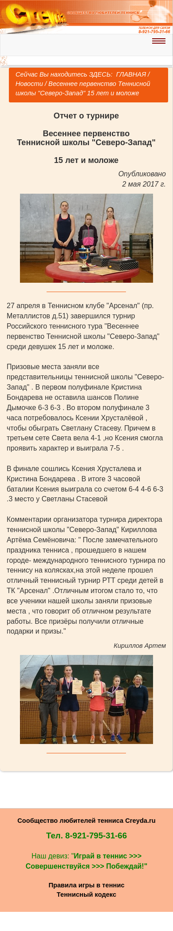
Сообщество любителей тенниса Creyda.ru (86, 820)
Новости (29, 83)
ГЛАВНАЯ (130, 74)
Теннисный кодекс (86, 894)
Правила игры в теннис (86, 885)
